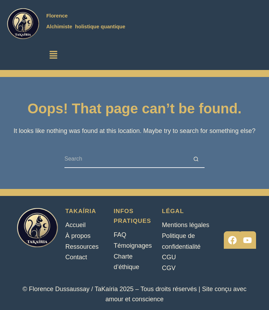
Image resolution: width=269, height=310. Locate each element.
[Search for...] (125, 159)
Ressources (81, 246)
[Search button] (196, 159)
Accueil (75, 224)
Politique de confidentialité (181, 241)
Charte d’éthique (126, 262)
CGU (169, 257)
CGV (168, 268)
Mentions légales (185, 224)
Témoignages (132, 245)
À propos (77, 235)
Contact (76, 257)
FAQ (119, 234)
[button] (53, 55)
